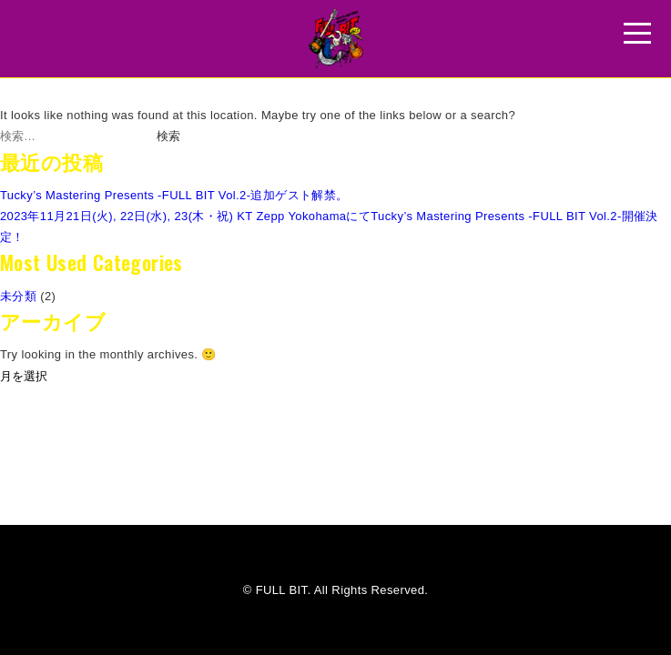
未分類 (18, 296)
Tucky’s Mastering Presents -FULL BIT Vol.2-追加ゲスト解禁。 (174, 195)
